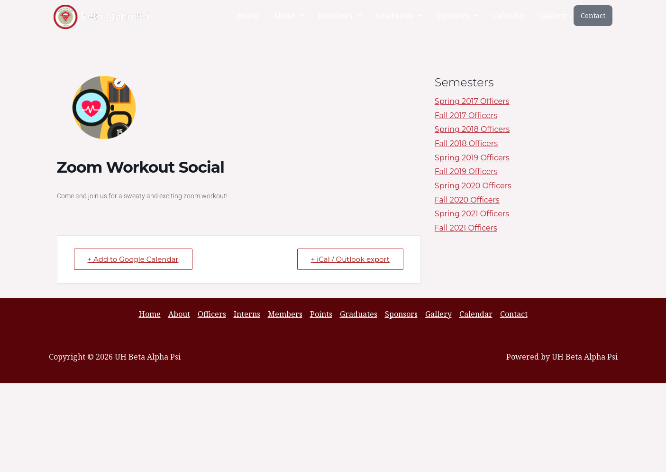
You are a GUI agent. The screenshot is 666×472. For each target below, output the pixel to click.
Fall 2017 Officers (466, 115)
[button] (288, 16)
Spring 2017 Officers (472, 101)
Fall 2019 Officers (466, 171)
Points (321, 314)
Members (340, 15)
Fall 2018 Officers (466, 143)
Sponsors (457, 15)
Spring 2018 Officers (472, 129)
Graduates (399, 15)
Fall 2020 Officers (467, 199)
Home (248, 15)
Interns (247, 314)
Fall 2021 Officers (466, 227)
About (288, 15)
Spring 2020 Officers (473, 185)
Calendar (509, 15)
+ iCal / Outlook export (350, 259)
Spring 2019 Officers (472, 157)
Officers (212, 314)
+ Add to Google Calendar (133, 259)
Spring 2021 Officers (472, 213)
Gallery (553, 15)
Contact (593, 15)
